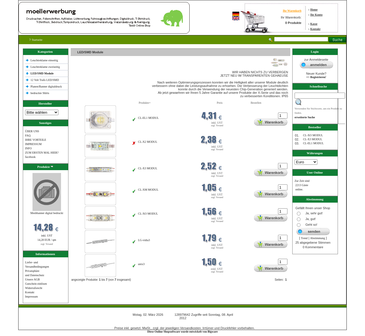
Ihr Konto (316, 14)
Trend (304, 238)
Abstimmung (317, 238)
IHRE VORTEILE (35, 139)
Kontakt (315, 28)
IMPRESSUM (33, 144)
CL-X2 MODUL (147, 141)
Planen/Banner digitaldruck (46, 86)
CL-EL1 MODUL (148, 117)
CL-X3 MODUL (147, 168)
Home (314, 9)
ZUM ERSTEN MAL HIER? (41, 152)
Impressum (31, 296)
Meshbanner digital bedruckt (47, 213)
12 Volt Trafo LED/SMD (45, 80)
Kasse (313, 23)
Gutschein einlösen (36, 283)
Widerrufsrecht (33, 288)
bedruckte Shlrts (40, 93)
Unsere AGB (32, 279)
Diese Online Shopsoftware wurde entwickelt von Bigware (182, 331)
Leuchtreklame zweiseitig (46, 66)
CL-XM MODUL (148, 189)
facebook (30, 156)
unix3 (141, 264)
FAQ (28, 135)
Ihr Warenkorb (292, 10)
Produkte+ (145, 102)
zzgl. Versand (47, 244)
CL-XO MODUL (148, 213)
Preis (219, 102)
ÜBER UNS (32, 131)
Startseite (36, 39)
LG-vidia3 (144, 240)
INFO (28, 148)
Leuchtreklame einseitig (45, 60)
